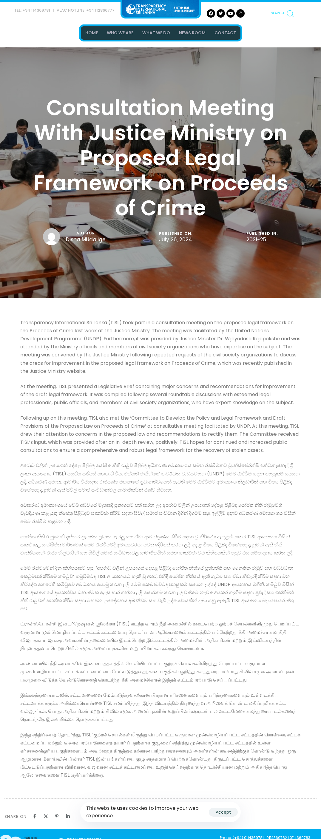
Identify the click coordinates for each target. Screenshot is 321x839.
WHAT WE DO (156, 33)
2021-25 (256, 240)
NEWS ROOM (192, 33)
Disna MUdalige (86, 239)
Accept (223, 812)
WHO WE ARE (120, 33)
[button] (282, 13)
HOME (91, 33)
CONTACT (225, 33)
